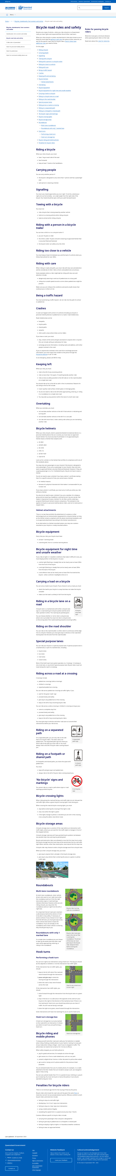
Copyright (34, 1153)
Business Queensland (84, 1)
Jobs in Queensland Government (37, 1166)
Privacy (34, 1158)
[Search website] (89, 8)
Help (33, 1150)
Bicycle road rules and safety (14, 38)
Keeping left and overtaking (47, 76)
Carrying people (43, 53)
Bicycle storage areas (45, 119)
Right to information (37, 1160)
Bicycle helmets (43, 79)
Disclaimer (35, 1155)
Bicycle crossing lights (45, 117)
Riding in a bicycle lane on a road (48, 96)
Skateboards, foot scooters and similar (16, 34)
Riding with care (43, 67)
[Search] (106, 8)
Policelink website (41, 354)
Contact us (108, 1)
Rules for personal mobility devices (15, 46)
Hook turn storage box (48, 137)
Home (7, 21)
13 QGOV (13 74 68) (17, 1157)
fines (75, 1093)
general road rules (56, 39)
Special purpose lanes (45, 102)
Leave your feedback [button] (61, 1160)
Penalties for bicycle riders (47, 143)
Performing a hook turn (48, 134)
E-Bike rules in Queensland (13, 42)
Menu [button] (12, 15)
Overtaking (42, 85)
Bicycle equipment (44, 88)
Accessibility (35, 1163)
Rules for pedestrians (12, 51)
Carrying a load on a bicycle (47, 93)
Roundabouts (43, 122)
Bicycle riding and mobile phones (49, 140)
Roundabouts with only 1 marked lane (52, 128)
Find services (74, 1)
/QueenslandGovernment (14, 1160)
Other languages (36, 1170)
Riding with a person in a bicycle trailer (50, 61)
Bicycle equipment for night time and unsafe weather (55, 90)
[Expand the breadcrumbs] (11, 21)
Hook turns (42, 131)
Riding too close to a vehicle (47, 64)
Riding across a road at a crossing (49, 105)
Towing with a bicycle (45, 58)
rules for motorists (103, 41)
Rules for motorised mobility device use (16, 55)
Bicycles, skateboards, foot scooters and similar (29, 21)
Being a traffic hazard (45, 70)
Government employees (97, 1)
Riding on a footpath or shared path (49, 111)
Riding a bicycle (43, 50)
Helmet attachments (47, 82)
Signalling (42, 56)
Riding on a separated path (47, 108)
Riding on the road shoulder (47, 99)
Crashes (41, 73)
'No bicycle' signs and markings (48, 114)
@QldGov (9, 1163)
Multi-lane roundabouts (48, 125)
